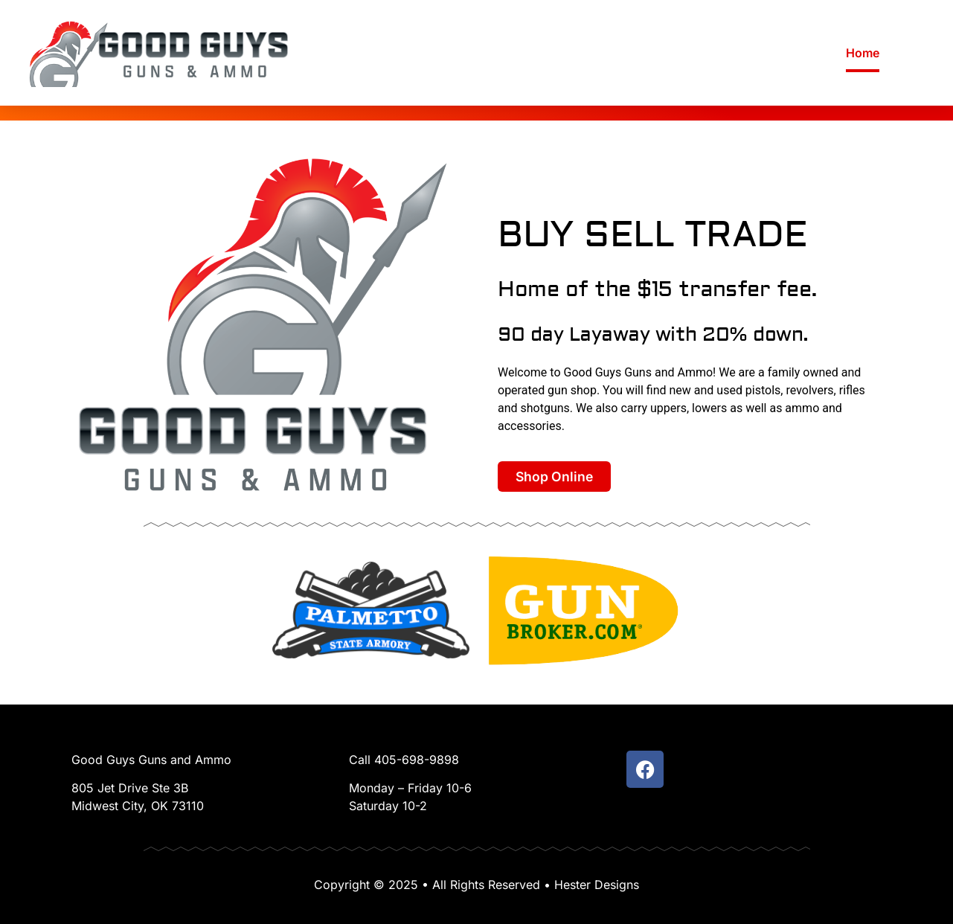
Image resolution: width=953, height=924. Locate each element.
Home (862, 52)
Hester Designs (596, 884)
